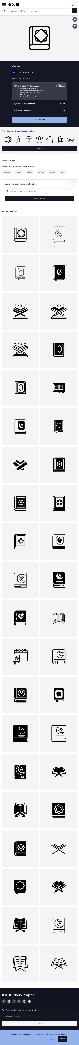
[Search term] (41, 10)
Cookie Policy (36, 1034)
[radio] (39, 91)
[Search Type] (5, 10)
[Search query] (39, 191)
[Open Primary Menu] (4, 4)
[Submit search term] (74, 10)
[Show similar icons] (74, 26)
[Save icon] (74, 19)
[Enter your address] (39, 1016)
